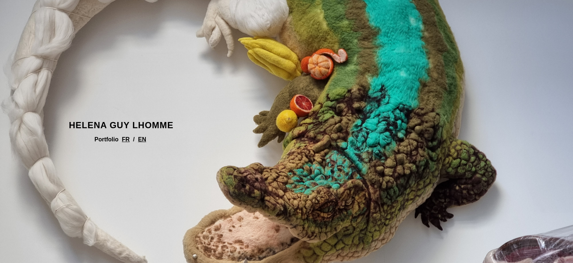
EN (142, 139)
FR (126, 139)
